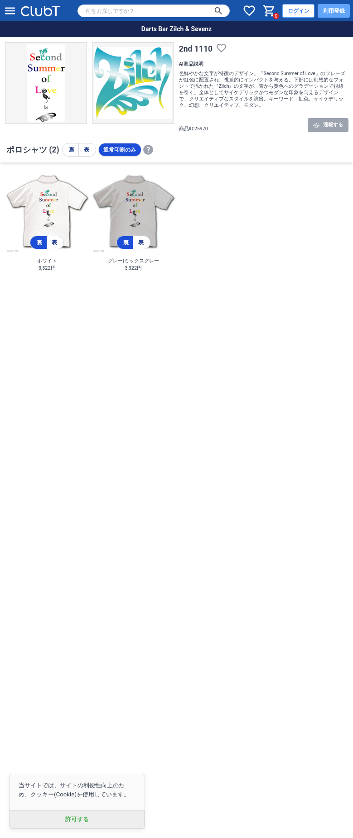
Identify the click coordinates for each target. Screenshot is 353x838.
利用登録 (334, 11)
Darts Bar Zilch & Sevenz (176, 29)
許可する (77, 819)
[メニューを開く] (10, 11)
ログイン (298, 11)
